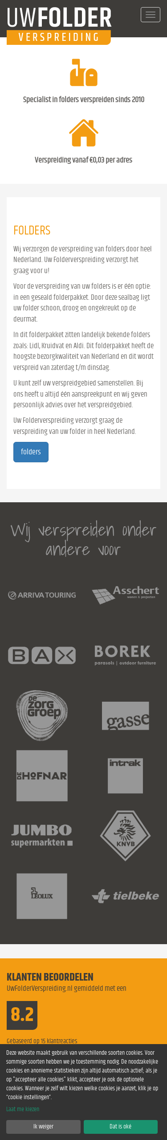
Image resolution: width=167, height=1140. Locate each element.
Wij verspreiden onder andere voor (83, 539)
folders (31, 452)
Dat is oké (120, 1127)
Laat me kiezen (22, 1109)
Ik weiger (43, 1127)
